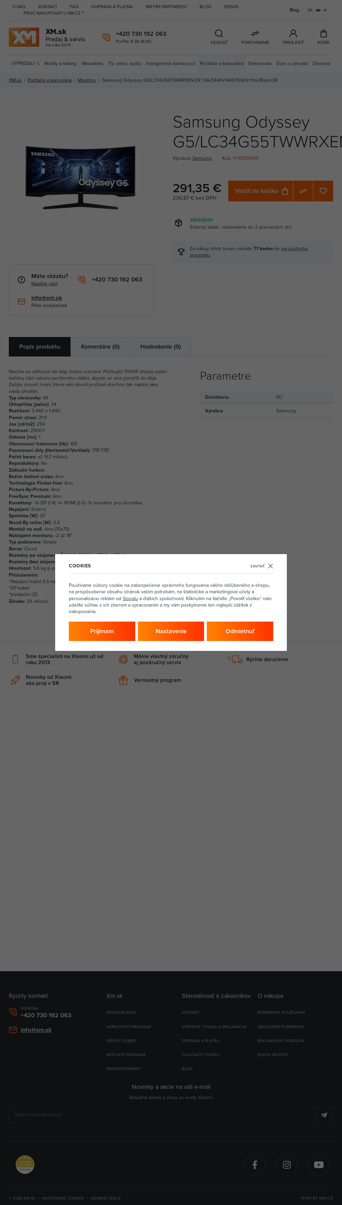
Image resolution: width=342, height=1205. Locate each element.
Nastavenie (171, 631)
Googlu (130, 598)
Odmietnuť (240, 631)
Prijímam (102, 631)
